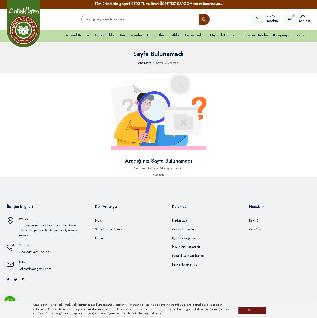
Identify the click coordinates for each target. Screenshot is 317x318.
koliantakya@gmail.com (35, 268)
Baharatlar (155, 35)
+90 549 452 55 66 (34, 252)
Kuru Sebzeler (131, 35)
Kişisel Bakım (195, 35)
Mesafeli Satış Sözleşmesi (188, 255)
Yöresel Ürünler (77, 35)
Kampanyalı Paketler (289, 35)
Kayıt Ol (254, 220)
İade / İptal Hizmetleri (186, 247)
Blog (98, 220)
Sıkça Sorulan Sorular (109, 229)
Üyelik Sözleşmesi (183, 238)
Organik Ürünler (223, 35)
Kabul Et (252, 310)
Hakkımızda (179, 220)
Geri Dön (158, 175)
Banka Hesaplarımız (184, 264)
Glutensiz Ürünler (254, 35)
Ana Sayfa (144, 63)
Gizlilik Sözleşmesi (184, 229)
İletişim (99, 238)
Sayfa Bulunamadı (167, 63)
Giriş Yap (255, 229)
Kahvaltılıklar (104, 35)
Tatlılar (174, 35)
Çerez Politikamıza (48, 313)
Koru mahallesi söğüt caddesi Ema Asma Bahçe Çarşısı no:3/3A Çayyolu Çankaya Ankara (48, 230)
